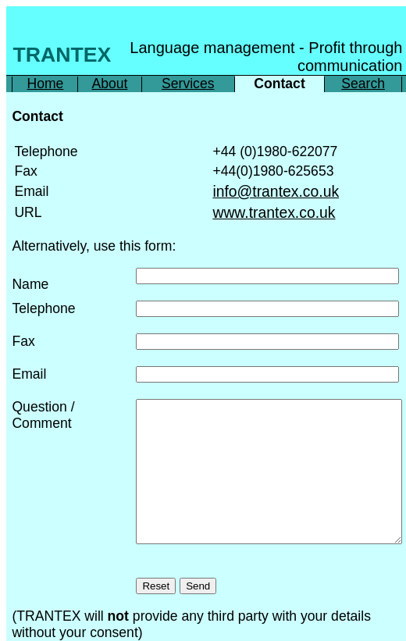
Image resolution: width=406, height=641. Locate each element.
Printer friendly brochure (65, 629)
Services (188, 83)
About (109, 83)
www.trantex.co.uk (273, 212)
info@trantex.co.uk (275, 191)
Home (45, 83)
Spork (279, 629)
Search (363, 83)
